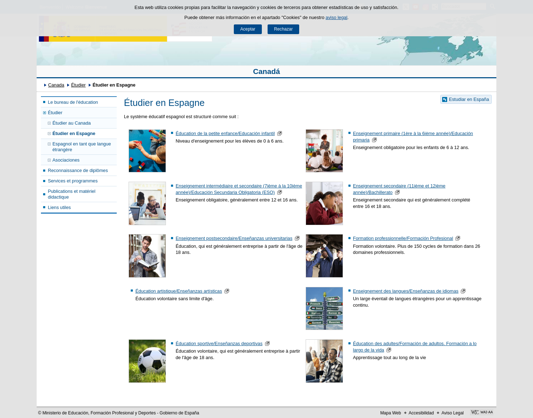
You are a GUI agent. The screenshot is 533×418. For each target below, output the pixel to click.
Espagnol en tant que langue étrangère (81, 146)
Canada (56, 85)
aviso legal (336, 17)
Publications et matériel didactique (71, 194)
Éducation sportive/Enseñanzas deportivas (219, 343)
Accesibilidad (421, 412)
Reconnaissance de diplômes (78, 170)
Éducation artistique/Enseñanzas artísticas (178, 291)
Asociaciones (65, 160)
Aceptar (247, 29)
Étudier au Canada (71, 123)
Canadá (266, 71)
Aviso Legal (452, 412)
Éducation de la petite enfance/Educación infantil (225, 133)
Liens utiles (59, 207)
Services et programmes (73, 181)
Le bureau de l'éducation (73, 102)
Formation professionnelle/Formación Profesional (403, 238)
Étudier (78, 85)
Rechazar (283, 29)
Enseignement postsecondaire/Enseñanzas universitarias (234, 238)
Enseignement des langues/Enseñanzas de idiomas (406, 291)
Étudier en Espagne (73, 133)
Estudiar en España (469, 99)
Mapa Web (390, 412)
